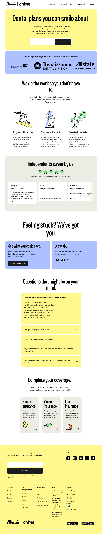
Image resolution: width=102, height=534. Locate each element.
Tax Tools (64, 4)
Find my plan (63, 42)
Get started (24, 470)
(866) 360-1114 (62, 259)
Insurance (53, 4)
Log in (92, 4)
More (72, 4)
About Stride (82, 4)
